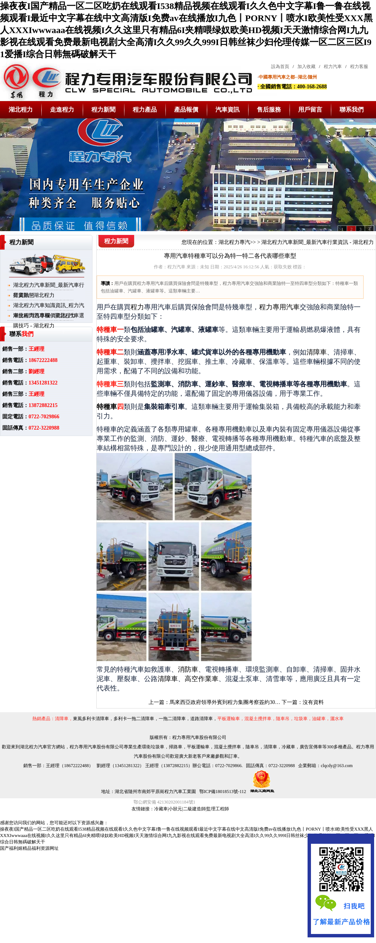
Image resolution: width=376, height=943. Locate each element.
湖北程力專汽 (234, 242)
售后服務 (269, 109)
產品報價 (186, 109)
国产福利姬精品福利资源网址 (29, 848)
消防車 (188, 669)
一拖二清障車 (172, 718)
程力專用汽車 (279, 307)
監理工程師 (217, 808)
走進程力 (62, 109)
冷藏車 (161, 808)
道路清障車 (201, 718)
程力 (137, 307)
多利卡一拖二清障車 (134, 718)
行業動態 (23, 295)
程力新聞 (103, 109)
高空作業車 (201, 679)
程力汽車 (333, 66)
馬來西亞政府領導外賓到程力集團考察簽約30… (225, 702)
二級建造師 (194, 808)
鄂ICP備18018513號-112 (222, 791)
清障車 (316, 352)
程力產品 (145, 109)
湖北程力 (21, 109)
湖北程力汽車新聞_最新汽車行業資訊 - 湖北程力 (317, 242)
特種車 (107, 406)
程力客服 (359, 66)
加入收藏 (306, 66)
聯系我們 (352, 109)
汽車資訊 (227, 109)
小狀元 (175, 808)
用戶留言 (310, 109)
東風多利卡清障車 (91, 718)
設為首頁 (280, 66)
